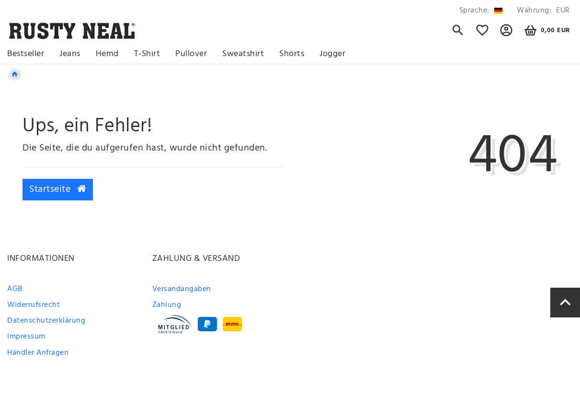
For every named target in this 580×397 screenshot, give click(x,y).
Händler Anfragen (37, 353)
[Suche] (458, 34)
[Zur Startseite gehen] (15, 74)
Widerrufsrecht (33, 305)
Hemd (107, 54)
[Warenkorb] (546, 30)
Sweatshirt (243, 54)
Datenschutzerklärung (46, 321)
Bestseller (25, 54)
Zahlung (167, 305)
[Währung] (542, 11)
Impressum (26, 336)
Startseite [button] (57, 189)
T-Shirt (147, 54)
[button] (506, 34)
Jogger (332, 54)
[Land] (481, 11)
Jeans (69, 54)
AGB (15, 289)
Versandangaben (181, 289)
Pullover (191, 54)
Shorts (291, 54)
